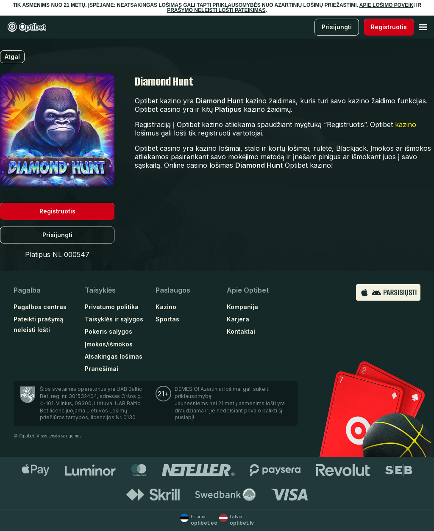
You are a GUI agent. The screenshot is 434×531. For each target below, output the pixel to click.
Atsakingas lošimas (113, 356)
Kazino (166, 306)
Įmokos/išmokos (109, 344)
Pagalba (27, 290)
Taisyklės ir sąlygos (114, 319)
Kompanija (242, 306)
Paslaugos (173, 290)
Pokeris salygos (108, 331)
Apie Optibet (248, 290)
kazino (405, 124)
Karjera (238, 319)
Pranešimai (101, 368)
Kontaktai (241, 331)
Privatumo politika (112, 306)
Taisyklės (100, 290)
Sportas (167, 319)
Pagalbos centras (40, 306)
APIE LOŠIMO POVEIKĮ (387, 5)
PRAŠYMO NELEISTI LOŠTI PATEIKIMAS (216, 10)
